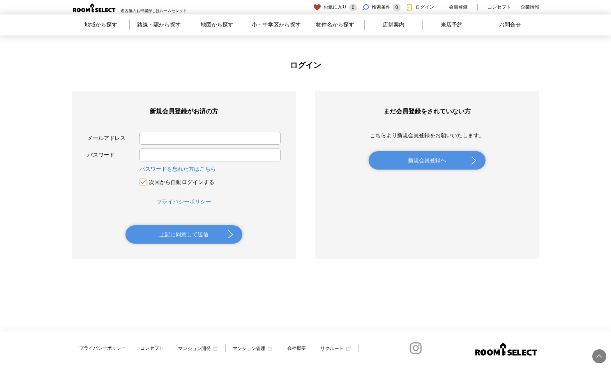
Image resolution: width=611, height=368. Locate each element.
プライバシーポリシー (184, 201)
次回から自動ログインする (181, 182)
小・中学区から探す (276, 24)
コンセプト (499, 7)
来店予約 (452, 24)
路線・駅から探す (159, 24)
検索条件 (381, 7)
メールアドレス (106, 138)
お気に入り (335, 7)
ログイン (419, 7)
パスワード (101, 155)
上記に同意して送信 (183, 234)
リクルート (332, 348)
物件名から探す (335, 24)
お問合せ (510, 24)
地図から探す (217, 24)
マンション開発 (194, 348)
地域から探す (101, 24)
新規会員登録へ (427, 160)
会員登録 (453, 7)
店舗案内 (393, 24)
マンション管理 (249, 348)
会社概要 (296, 348)
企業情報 (530, 7)
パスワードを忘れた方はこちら (178, 169)
